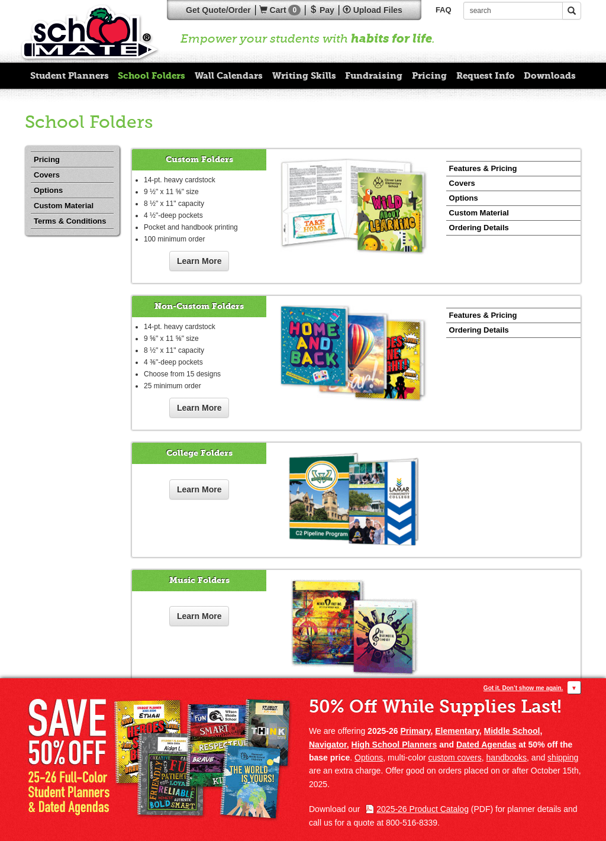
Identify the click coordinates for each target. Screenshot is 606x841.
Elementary (457, 731)
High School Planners (394, 744)
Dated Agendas (486, 744)
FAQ (444, 9)
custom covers (455, 757)
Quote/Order (218, 10)
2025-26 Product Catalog (422, 809)
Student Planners (69, 75)
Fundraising (373, 75)
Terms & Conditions (70, 221)
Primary (415, 731)
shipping (562, 757)
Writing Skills (304, 75)
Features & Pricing (483, 168)
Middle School (512, 731)
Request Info (485, 75)
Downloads (550, 75)
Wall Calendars (229, 75)
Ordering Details (479, 227)
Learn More (199, 261)
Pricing (429, 75)
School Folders (151, 75)
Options (48, 190)
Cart (280, 10)
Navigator (328, 744)
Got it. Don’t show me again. (523, 688)
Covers (47, 174)
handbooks (506, 757)
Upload (372, 10)
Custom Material (64, 205)
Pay (321, 10)
